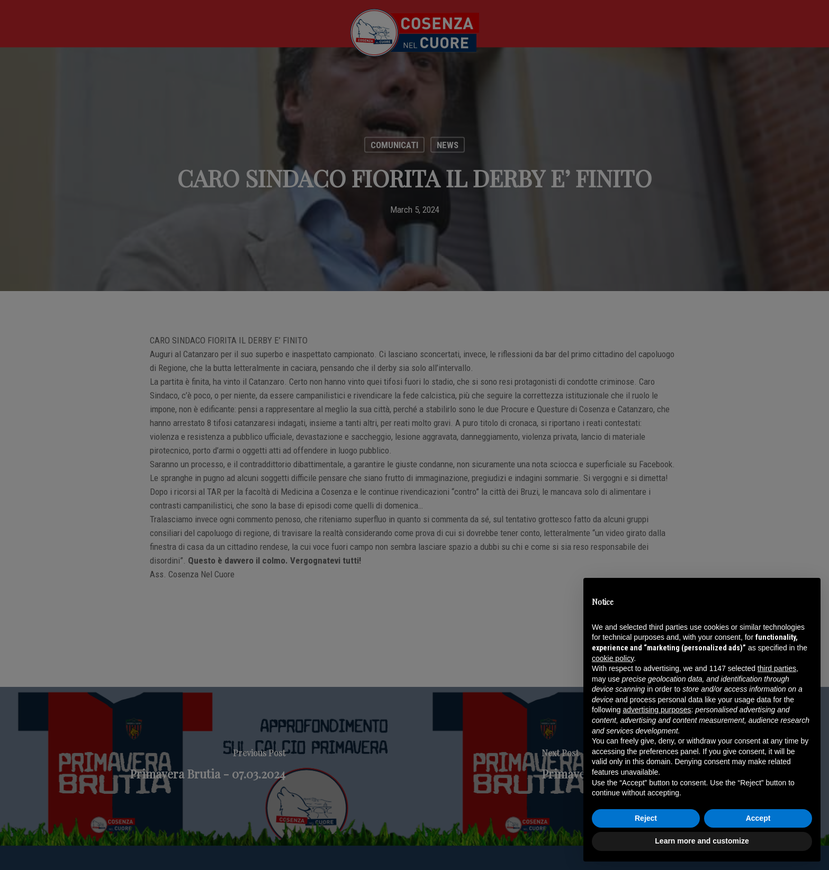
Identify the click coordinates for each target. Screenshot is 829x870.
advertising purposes (657, 709)
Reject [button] (646, 818)
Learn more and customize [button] (702, 841)
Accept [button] (758, 818)
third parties (777, 668)
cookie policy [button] (613, 658)
